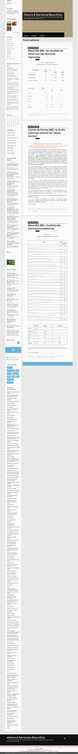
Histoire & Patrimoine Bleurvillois (43, 14)
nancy (14, 376)
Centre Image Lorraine (11, 673)
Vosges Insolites (10, 606)
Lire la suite (16, 13)
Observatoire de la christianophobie (11, 524)
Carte (8, 252)
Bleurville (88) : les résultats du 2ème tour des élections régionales (45, 53)
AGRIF (8, 671)
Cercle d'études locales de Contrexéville (12, 496)
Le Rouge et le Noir (11, 669)
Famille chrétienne (10, 665)
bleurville (61, 114)
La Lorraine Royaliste (11, 519)
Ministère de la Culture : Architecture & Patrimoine (12, 553)
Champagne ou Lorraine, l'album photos (12, 597)
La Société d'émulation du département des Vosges (12, 704)
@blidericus (9, 3)
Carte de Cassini (10, 504)
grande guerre (15, 373)
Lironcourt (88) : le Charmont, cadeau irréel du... (13, 218)
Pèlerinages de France (11, 570)
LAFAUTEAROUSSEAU (12, 76)
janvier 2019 (9, 41)
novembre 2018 (10, 45)
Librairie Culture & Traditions (13, 622)
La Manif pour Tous (11, 667)
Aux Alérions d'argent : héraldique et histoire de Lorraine (12, 501)
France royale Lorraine (11, 620)
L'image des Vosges (12, 304)
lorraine (53, 114)
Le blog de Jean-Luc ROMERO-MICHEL (13, 84)
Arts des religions (10, 718)
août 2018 (9, 50)
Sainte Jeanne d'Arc (11, 615)
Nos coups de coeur (11, 145)
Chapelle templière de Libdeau (13, 490)
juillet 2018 (9, 52)
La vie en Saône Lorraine (12, 137)
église (18, 376)
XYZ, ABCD (15, 70)
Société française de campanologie (11, 661)
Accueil (26, 35)
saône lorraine (10, 382)
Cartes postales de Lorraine (12, 582)
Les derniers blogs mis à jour (31, 749)
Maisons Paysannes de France (13, 428)
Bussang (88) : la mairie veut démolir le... (13, 165)
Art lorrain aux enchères (12, 697)
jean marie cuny (10, 379)
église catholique (10, 370)
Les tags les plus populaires (47, 749)
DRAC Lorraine (10, 641)
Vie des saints (9, 584)
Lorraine (9, 376)
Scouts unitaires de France (12, 716)
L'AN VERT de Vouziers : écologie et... (13, 109)
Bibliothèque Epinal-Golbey (12, 529)
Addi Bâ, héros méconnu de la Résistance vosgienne (13, 694)
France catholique (10, 663)
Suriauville (9, 521)
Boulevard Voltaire (11, 613)
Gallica (8, 727)
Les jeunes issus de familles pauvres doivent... (12, 107)
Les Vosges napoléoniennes (12, 685)
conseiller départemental (51, 209)
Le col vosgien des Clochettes (13, 183)
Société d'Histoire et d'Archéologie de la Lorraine (12, 589)
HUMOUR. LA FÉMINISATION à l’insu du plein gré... (12, 69)
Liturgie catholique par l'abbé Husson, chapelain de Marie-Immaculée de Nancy (13, 460)
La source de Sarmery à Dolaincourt (11, 545)
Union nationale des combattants (11, 714)
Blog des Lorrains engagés (12, 443)
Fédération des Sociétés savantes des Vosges (12, 479)
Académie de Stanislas (11, 498)
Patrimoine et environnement (13, 540)
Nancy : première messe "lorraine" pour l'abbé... (12, 192)
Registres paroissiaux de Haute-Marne (12, 680)
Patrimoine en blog (11, 403)
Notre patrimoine (11, 153)
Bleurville (9, 373)
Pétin (8, 225)
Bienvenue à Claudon (11, 435)
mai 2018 (9, 56)
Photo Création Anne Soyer (12, 475)
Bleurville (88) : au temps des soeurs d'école (11, 321)
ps (40, 357)
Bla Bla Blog (14, 96)
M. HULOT (9, 232)
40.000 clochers (10, 417)
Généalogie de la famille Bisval (13, 401)
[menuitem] (26, 34)
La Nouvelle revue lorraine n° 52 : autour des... (12, 312)
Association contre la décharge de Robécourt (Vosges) (13, 438)
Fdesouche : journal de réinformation (11, 656)
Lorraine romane (10, 562)
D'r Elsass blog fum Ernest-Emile (13, 99)
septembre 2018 (10, 49)
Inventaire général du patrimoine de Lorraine (11, 542)
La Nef (8, 586)
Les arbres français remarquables (11, 465)
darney (34, 209)
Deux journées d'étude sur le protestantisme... (12, 78)
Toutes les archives (11, 58)
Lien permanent (31, 114)
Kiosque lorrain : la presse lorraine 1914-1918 (12, 688)
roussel (38, 209)
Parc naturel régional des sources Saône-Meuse (12, 711)
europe (44, 357)
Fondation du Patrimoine (12, 419)
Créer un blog (37, 748)
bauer (8, 164)
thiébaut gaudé (43, 209)
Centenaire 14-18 (10, 555)
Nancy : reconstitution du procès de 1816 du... (13, 243)
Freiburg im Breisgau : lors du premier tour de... (13, 102)
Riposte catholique (11, 557)
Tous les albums (16, 32)
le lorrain (9, 199)
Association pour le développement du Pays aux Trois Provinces (12, 425)
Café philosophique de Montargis (12, 88)
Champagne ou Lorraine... (12, 576)
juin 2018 (9, 54)
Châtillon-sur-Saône (11, 702)
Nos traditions (10, 147)
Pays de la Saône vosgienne (12, 531)
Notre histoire (10, 150)
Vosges (17, 370)
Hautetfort (41, 748)
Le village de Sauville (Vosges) (13, 445)
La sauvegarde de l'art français (13, 577)
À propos (42, 35)
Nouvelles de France (11, 658)
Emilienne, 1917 (11, 288)
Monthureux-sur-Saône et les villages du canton (13, 451)
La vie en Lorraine (11, 135)
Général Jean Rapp (11, 98)
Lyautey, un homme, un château (13, 623)
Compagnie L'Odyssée (11, 405)
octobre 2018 (10, 47)
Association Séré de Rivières (12, 645)
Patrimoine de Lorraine (11, 488)
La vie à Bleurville (11, 132)
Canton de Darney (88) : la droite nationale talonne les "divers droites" (46, 132)
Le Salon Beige (10, 407)
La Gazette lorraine (11, 430)
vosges (57, 114)
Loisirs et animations (11, 142)
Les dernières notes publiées (39, 749)
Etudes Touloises (10, 516)
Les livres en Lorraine (11, 140)
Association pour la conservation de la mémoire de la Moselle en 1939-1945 (13, 632)
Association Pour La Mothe (12, 476)
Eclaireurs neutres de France (12, 647)
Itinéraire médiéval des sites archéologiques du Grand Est (13, 639)
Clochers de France (11, 415)
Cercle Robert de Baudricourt (13, 625)
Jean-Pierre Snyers (11, 172)
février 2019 (9, 39)
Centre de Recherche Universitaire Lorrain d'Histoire (11, 721)
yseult (8, 190)
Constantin (9, 207)
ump (42, 357)
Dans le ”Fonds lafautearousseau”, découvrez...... (10, 73)
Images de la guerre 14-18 (12, 608)
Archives (33, 35)
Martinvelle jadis (10, 594)
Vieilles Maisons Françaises (12, 463)
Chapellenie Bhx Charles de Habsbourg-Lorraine (12, 600)
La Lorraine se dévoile (11, 470)
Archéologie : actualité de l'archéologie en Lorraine (12, 513)
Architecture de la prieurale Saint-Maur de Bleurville (12, 395)
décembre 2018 (10, 43)
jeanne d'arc (9, 367)
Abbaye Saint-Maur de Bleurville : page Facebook (12, 636)
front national (36, 115)
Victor (8, 241)
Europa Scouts (10, 517)
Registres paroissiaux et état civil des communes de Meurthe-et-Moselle (13, 676)
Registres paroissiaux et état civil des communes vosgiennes (13, 472)
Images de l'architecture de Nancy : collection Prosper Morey (12, 549)
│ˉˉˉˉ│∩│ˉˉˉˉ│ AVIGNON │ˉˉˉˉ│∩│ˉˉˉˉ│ (13, 93)
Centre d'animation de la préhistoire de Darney (12, 573)
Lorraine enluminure (11, 643)
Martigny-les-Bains (11, 456)
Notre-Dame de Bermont (12, 468)
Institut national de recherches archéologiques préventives (13, 433)
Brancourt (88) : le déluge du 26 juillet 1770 (13, 234)
